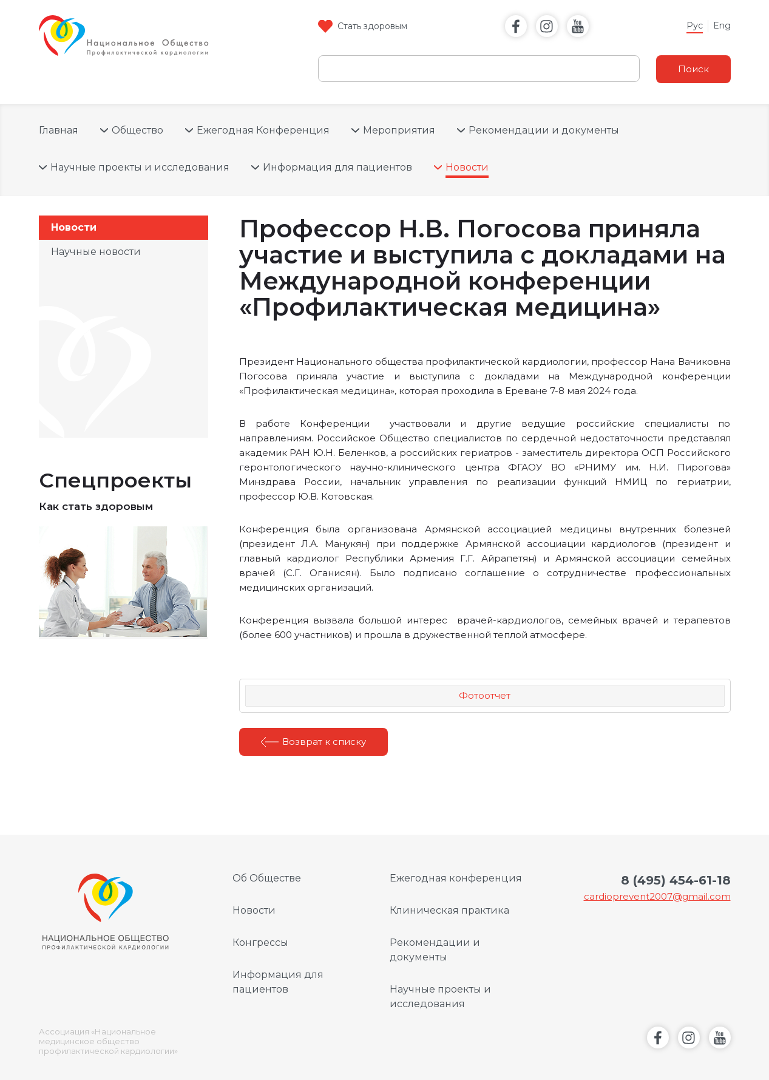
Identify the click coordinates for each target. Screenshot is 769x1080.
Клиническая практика (449, 910)
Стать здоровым (372, 26)
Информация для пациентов (337, 167)
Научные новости (96, 251)
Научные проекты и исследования (139, 167)
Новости (467, 167)
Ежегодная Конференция (263, 130)
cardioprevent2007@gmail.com (657, 896)
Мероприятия (399, 130)
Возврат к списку (324, 741)
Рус (694, 25)
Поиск (693, 69)
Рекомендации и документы (544, 130)
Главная (58, 130)
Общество (137, 130)
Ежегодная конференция (456, 878)
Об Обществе (266, 878)
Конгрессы (260, 942)
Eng (722, 25)
